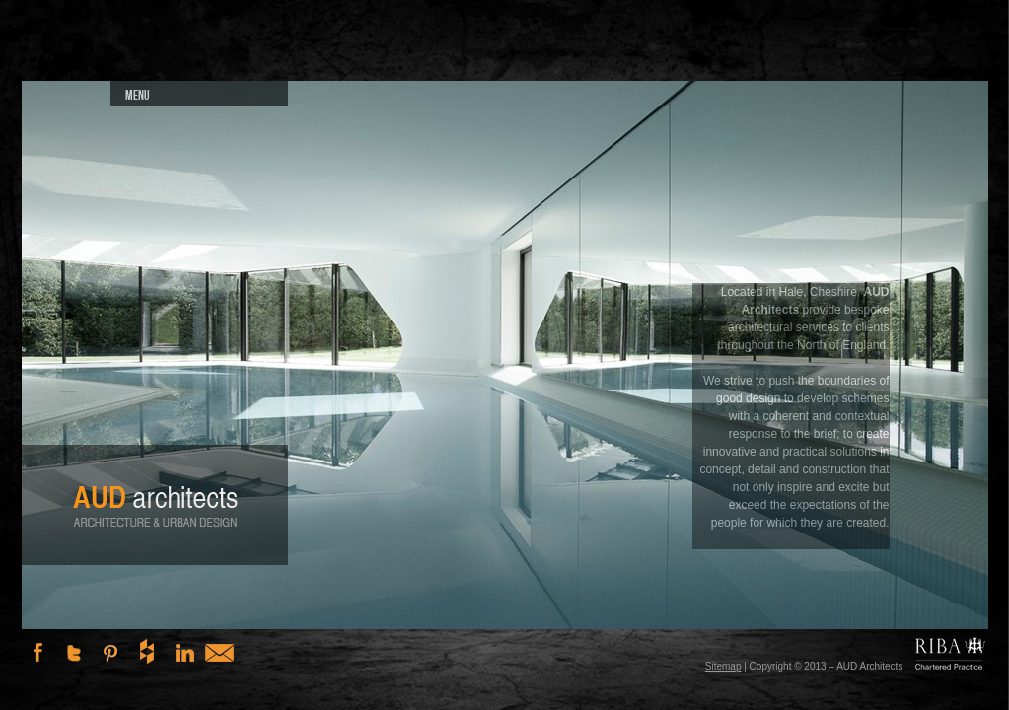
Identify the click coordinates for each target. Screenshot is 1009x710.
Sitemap (723, 666)
